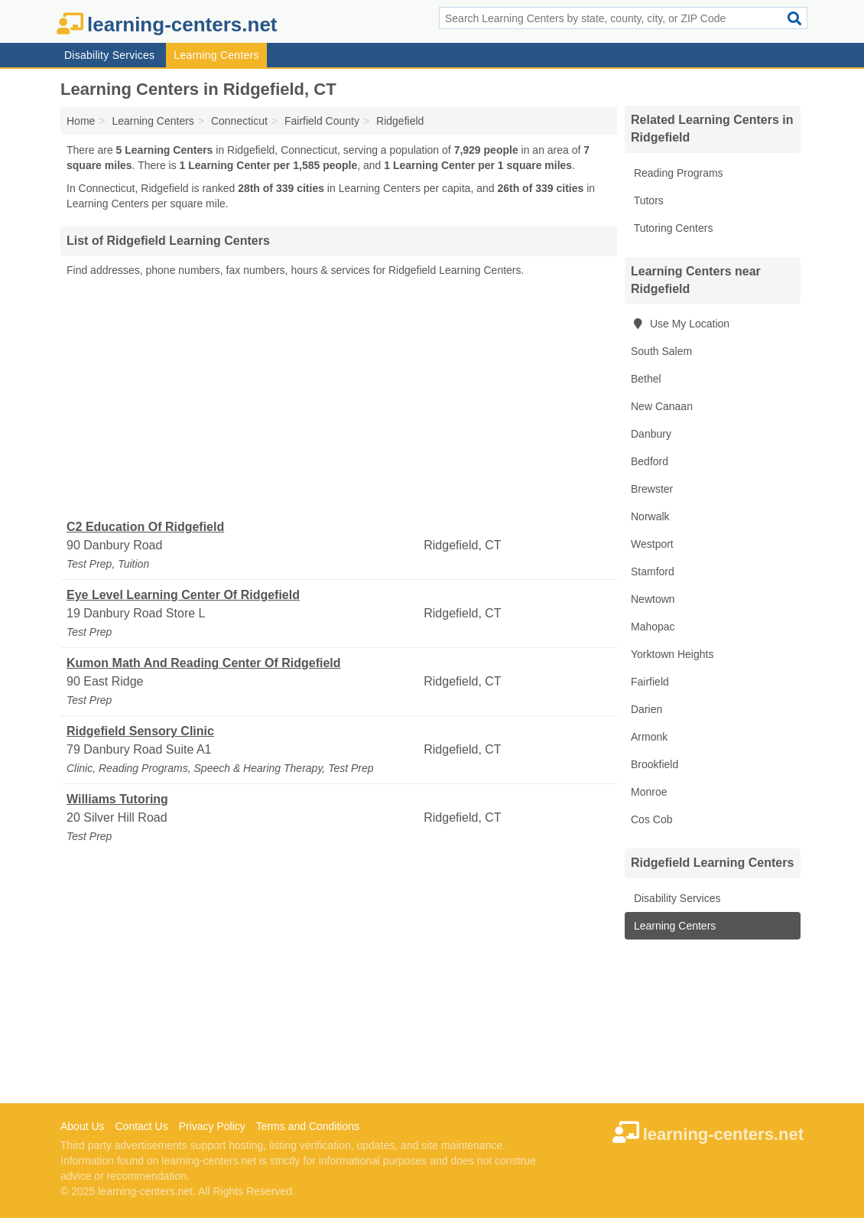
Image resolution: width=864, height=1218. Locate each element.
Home (81, 121)
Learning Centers (216, 55)
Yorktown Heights (672, 654)
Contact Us (141, 1126)
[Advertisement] (338, 398)
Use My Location (680, 324)
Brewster (652, 489)
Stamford (652, 571)
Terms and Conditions (307, 1126)
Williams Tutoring (117, 799)
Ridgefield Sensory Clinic (140, 731)
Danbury (651, 434)
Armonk (649, 737)
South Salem (661, 351)
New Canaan (662, 406)
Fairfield (650, 682)
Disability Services (109, 55)
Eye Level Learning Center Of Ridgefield (183, 594)
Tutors (647, 200)
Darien (646, 709)
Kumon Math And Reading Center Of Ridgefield (204, 662)
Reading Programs (677, 173)
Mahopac (653, 626)
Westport (652, 544)
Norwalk (650, 516)
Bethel (646, 379)
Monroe (649, 792)
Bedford (649, 461)
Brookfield (654, 764)
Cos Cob (651, 819)
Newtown (653, 599)
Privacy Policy (212, 1126)
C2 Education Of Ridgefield (145, 526)
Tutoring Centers (672, 228)
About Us (82, 1126)
